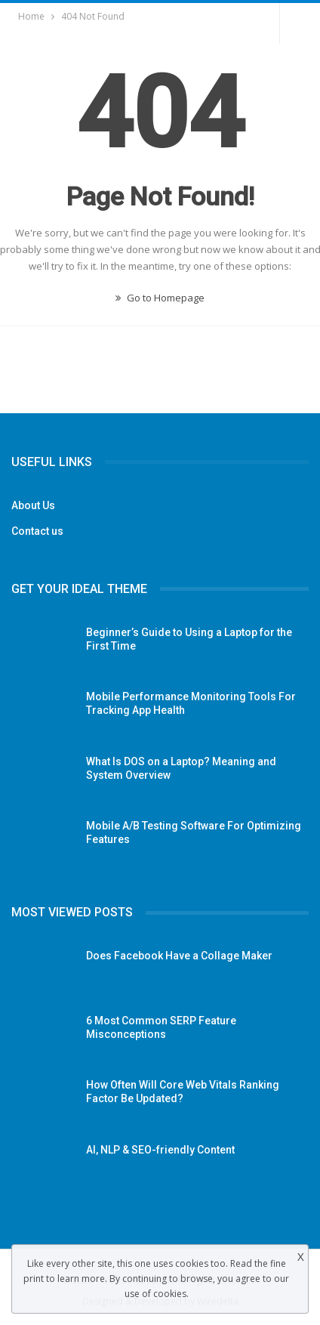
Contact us (37, 531)
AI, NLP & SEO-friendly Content (160, 1150)
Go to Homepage (160, 297)
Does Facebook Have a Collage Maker (179, 956)
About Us (33, 505)
